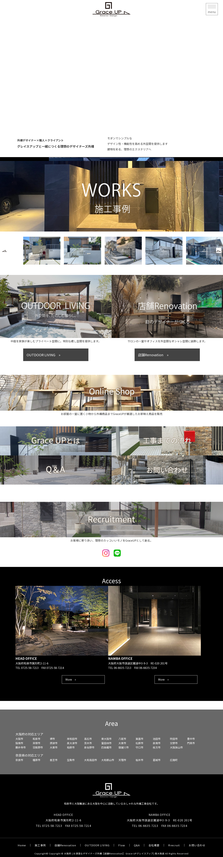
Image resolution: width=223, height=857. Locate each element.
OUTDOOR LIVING (97, 845)
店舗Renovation (65, 845)
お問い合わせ (197, 845)
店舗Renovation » (153, 354)
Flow (121, 845)
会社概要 (154, 845)
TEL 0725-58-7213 (49, 826)
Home (22, 845)
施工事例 (40, 845)
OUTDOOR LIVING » (43, 354)
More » (70, 679)
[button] (4, 250)
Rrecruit (174, 845)
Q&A (137, 845)
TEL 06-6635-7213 (145, 826)
